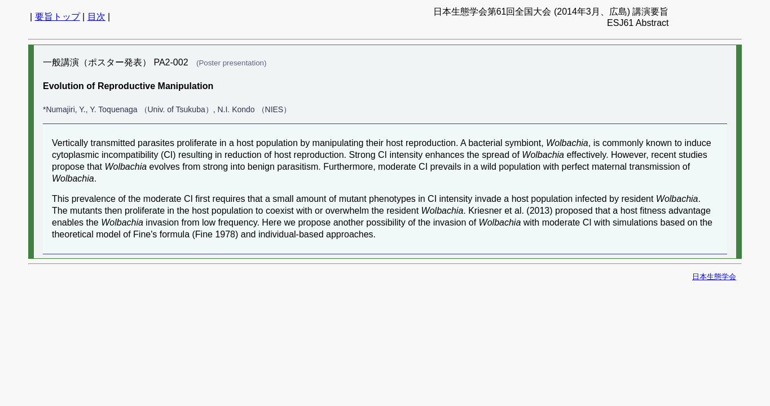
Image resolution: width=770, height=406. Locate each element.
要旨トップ (57, 16)
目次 (96, 16)
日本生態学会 (714, 276)
